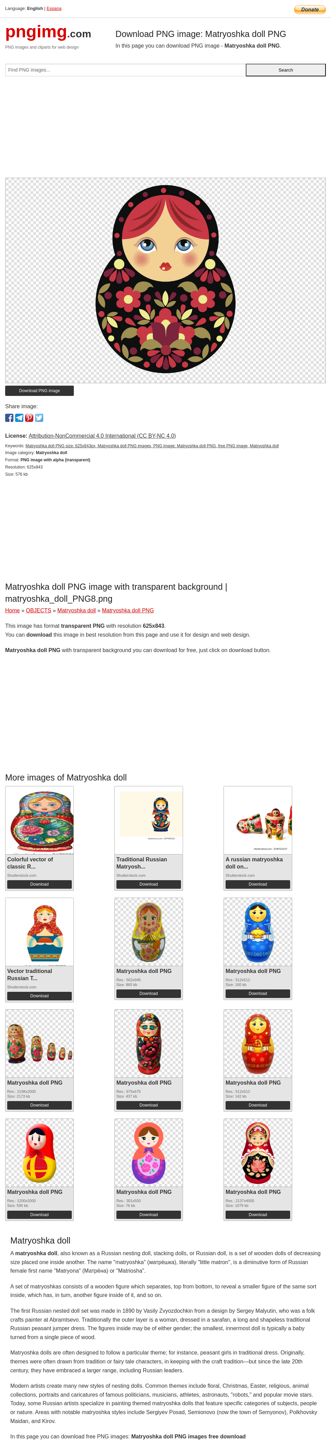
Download (39, 884)
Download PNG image (39, 390)
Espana (54, 8)
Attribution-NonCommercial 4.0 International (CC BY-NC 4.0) (102, 436)
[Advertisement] (165, 130)
